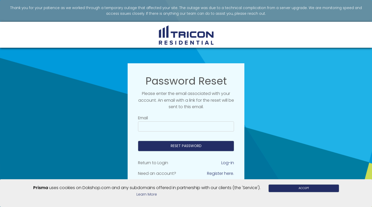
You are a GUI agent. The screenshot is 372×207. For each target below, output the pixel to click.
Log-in (227, 163)
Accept (304, 188)
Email (143, 118)
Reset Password (186, 145)
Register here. (220, 173)
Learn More (146, 194)
